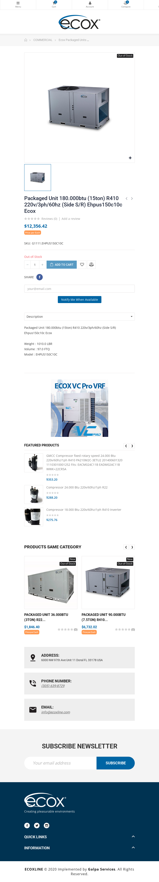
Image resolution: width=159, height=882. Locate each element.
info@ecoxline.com (55, 712)
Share (39, 277)
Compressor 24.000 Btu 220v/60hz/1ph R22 (77, 487)
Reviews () (49, 219)
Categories (18, 3)
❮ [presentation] (126, 445)
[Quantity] (34, 264)
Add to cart (62, 265)
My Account (90, 3)
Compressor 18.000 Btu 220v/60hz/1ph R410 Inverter (83, 510)
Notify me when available (79, 300)
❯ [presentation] (132, 445)
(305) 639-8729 (52, 686)
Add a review (71, 219)
